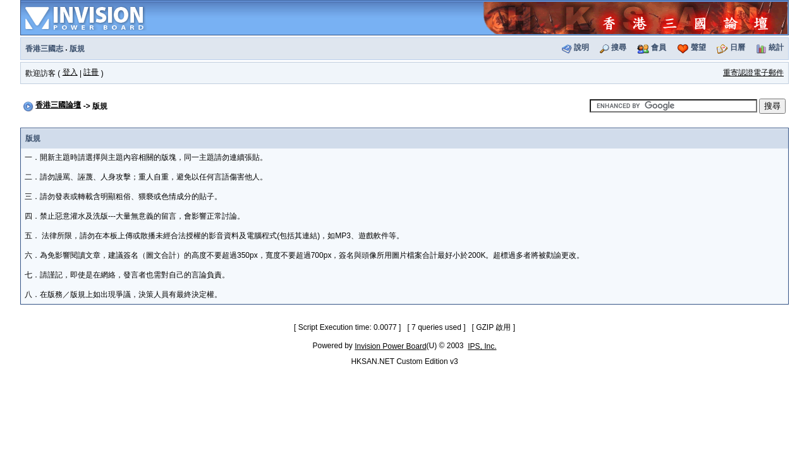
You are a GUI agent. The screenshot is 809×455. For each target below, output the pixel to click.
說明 (581, 47)
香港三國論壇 (58, 104)
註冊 (91, 72)
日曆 (737, 47)
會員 (658, 47)
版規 (77, 48)
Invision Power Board (390, 346)
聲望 (698, 47)
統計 (776, 47)
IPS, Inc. (482, 346)
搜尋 (618, 47)
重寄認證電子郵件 (753, 72)
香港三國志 (44, 48)
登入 (70, 72)
